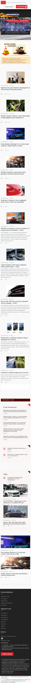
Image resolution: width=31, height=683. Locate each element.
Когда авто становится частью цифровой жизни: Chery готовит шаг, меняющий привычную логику (15, 437)
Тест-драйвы (4, 598)
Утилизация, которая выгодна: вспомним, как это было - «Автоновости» (15, 479)
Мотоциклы (4, 605)
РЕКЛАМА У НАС (5, 596)
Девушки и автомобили (6, 603)
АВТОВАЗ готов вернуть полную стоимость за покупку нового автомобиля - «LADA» (15, 229)
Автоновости (4, 613)
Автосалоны (4, 615)
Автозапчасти (4, 617)
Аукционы (3, 628)
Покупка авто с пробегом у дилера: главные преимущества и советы (14, 338)
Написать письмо (7, 654)
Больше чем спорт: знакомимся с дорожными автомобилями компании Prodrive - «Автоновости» (16, 32)
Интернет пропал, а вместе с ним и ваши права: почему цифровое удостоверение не (15, 117)
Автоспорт (3, 624)
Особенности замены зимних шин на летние (14, 372)
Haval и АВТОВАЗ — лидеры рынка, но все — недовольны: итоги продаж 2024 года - (15, 501)
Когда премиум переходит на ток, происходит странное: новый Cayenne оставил (15, 145)
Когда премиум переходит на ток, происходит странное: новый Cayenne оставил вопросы (14, 423)
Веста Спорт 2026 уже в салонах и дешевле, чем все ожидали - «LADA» (14, 302)
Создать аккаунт (9, 6)
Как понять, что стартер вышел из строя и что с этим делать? (17, 455)
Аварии (3, 626)
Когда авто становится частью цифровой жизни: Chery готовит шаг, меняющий (13, 201)
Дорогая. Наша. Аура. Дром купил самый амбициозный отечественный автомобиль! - (15, 523)
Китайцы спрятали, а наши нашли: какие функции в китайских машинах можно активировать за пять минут (13, 430)
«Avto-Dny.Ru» (17, 672)
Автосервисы (4, 619)
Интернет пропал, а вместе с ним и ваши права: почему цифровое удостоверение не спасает (15, 417)
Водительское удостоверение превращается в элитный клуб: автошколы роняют (15, 88)
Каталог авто (4, 600)
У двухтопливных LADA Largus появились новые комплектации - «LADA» (13, 265)
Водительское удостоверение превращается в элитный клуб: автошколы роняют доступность (15, 411)
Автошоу (3, 621)
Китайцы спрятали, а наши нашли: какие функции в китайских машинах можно (13, 173)
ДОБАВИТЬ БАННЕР (12, 20)
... (1, 675)
